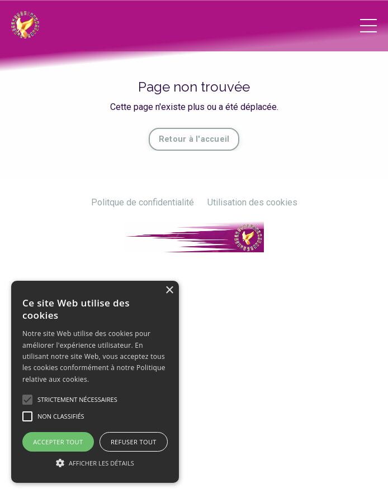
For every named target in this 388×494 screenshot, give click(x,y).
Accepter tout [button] (58, 442)
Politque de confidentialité (142, 202)
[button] (95, 462)
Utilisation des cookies (252, 202)
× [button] (169, 290)
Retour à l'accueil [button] (194, 139)
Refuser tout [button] (134, 442)
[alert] (95, 382)
